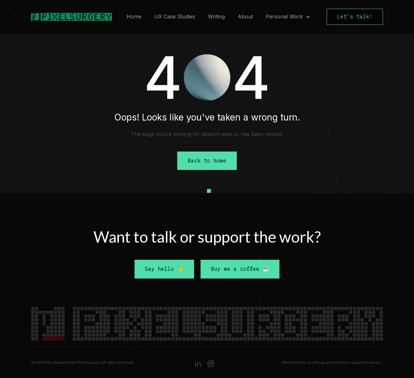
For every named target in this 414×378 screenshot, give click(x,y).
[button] (288, 17)
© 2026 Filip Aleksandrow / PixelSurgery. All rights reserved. (82, 362)
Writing (216, 16)
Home (133, 16)
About (245, 16)
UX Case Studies (174, 16)
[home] (68, 16)
